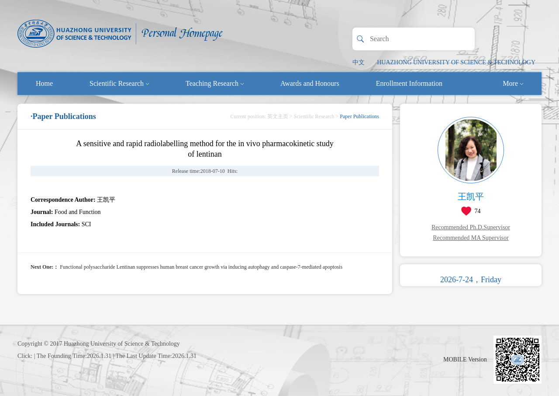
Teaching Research (215, 83)
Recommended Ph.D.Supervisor (470, 227)
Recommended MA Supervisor (470, 238)
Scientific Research (119, 83)
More (513, 83)
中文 (358, 62)
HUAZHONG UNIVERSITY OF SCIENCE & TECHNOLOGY (456, 62)
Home (44, 83)
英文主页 (277, 116)
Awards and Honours (309, 83)
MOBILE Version (465, 359)
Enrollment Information (409, 83)
